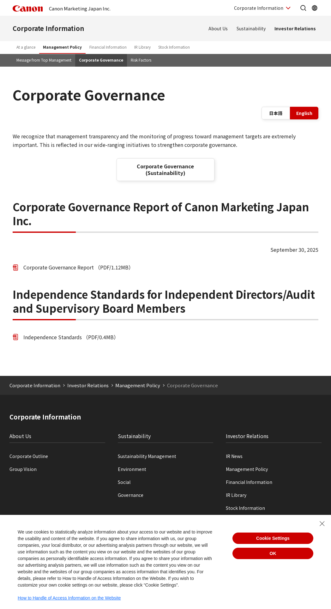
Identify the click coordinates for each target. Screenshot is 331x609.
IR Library (142, 47)
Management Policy (62, 47)
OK (273, 553)
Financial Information (108, 47)
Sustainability (251, 28)
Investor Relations (295, 28)
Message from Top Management (43, 60)
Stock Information (174, 47)
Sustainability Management (147, 456)
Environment (132, 469)
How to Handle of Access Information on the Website (69, 597)
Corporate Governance (101, 60)
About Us (218, 28)
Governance (130, 495)
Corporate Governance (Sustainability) (165, 169)
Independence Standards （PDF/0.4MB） (71, 337)
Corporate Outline (28, 456)
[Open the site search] (303, 8)
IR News (234, 456)
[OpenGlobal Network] (314, 8)
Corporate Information (48, 28)
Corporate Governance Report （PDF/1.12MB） (78, 267)
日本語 (275, 113)
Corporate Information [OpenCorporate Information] (258, 8)
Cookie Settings (273, 538)
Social (124, 482)
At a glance (25, 47)
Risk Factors (141, 60)
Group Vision (23, 469)
